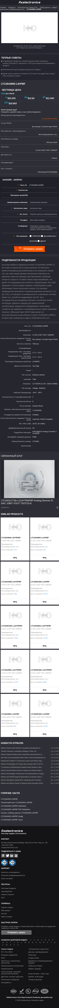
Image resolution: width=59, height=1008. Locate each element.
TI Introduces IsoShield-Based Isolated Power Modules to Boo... (22, 767)
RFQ (15, 558)
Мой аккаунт (5, 910)
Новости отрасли (7, 894)
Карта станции (6, 917)
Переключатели (7, 969)
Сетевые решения (35, 980)
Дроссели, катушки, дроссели (12, 977)
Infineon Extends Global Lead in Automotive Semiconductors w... (22, 754)
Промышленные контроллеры (12, 966)
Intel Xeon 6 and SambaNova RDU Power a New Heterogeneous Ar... (23, 758)
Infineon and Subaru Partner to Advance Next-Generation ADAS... (22, 783)
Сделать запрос (7, 907)
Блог (3, 897)
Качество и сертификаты (10, 872)
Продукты (12, 7)
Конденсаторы (33, 958)
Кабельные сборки (35, 966)
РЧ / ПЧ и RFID (6, 952)
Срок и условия (7, 878)
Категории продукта (8, 888)
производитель (6, 891)
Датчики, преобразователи (38, 952)
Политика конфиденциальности (13, 875)
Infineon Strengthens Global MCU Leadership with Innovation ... (22, 780)
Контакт (4, 913)
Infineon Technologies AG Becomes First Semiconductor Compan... (23, 774)
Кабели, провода (34, 969)
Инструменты (6, 982)
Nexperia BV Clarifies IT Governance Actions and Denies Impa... (22, 761)
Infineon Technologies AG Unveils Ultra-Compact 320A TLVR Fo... (22, 764)
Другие (43, 241)
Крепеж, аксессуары (35, 977)
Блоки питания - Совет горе (38, 974)
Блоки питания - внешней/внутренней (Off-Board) (11, 973)
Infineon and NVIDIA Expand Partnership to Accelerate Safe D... (22, 777)
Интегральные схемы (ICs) (28, 7)
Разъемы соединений (9, 955)
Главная (3, 7)
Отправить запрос (16, 932)
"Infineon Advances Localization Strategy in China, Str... (19, 751)
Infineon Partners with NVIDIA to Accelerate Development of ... (21, 748)
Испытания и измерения (10, 980)
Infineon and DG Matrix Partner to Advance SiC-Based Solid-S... (22, 770)
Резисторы (32, 955)
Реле (3, 958)
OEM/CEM (36, 236)
